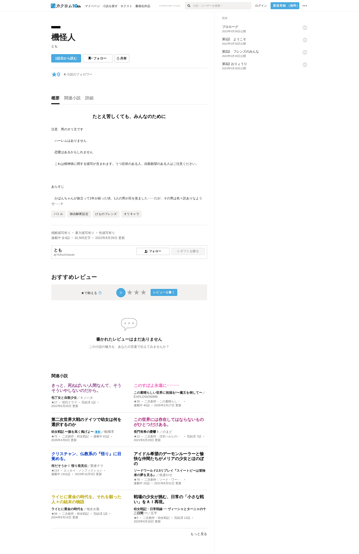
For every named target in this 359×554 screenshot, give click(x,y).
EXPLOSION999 (146, 397)
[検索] (189, 5)
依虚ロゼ (165, 475)
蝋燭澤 (109, 432)
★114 (55, 470)
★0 (136, 517)
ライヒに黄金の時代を (67, 509)
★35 (137, 401)
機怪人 (63, 37)
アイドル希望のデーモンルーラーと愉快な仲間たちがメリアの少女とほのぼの (169, 459)
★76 (137, 479)
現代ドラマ (69, 402)
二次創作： (163, 401)
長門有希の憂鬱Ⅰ (146, 432)
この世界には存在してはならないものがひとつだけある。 (169, 422)
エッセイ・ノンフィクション (83, 470)
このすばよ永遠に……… (156, 385)
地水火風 (93, 509)
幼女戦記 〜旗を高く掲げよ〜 (72, 432)
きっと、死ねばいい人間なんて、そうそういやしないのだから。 (86, 388)
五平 (154, 513)
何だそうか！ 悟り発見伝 (69, 466)
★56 (54, 513)
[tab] (56, 99)
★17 (54, 402)
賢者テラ (96, 466)
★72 (54, 436)
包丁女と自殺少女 (64, 397)
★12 (137, 436)
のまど (167, 432)
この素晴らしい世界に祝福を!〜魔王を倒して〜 (168, 392)
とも (54, 46)
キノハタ (86, 397)
